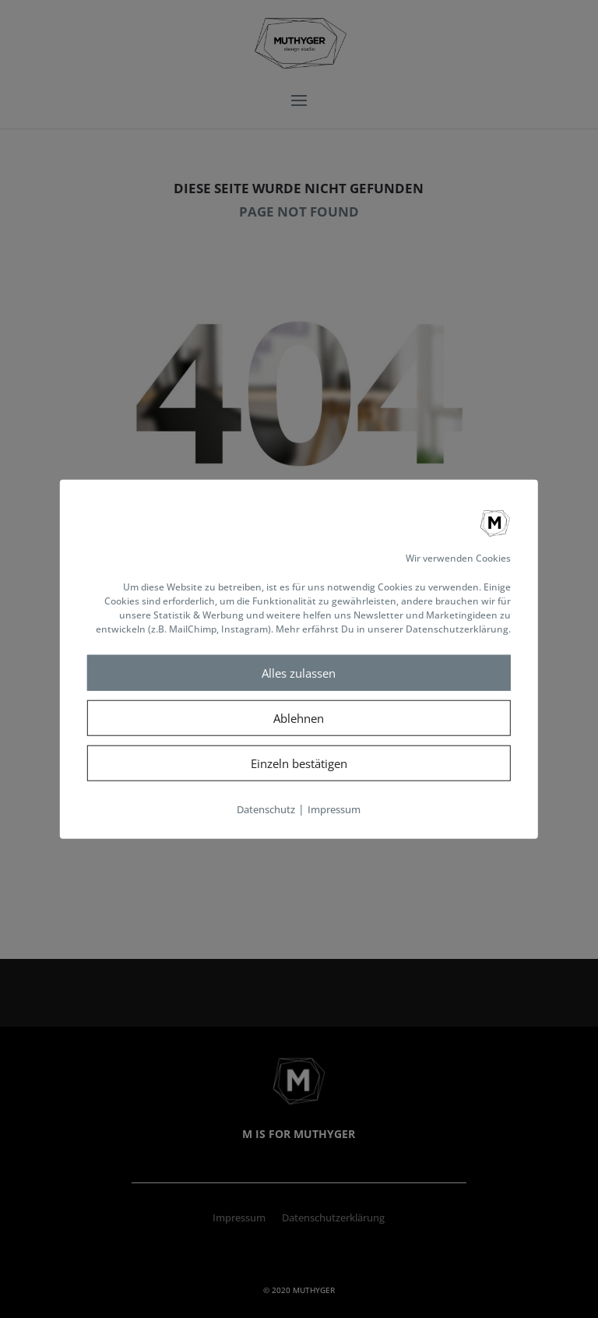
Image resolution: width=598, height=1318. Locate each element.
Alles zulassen (299, 673)
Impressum (334, 809)
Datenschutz (266, 809)
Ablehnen (298, 718)
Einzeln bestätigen (299, 763)
